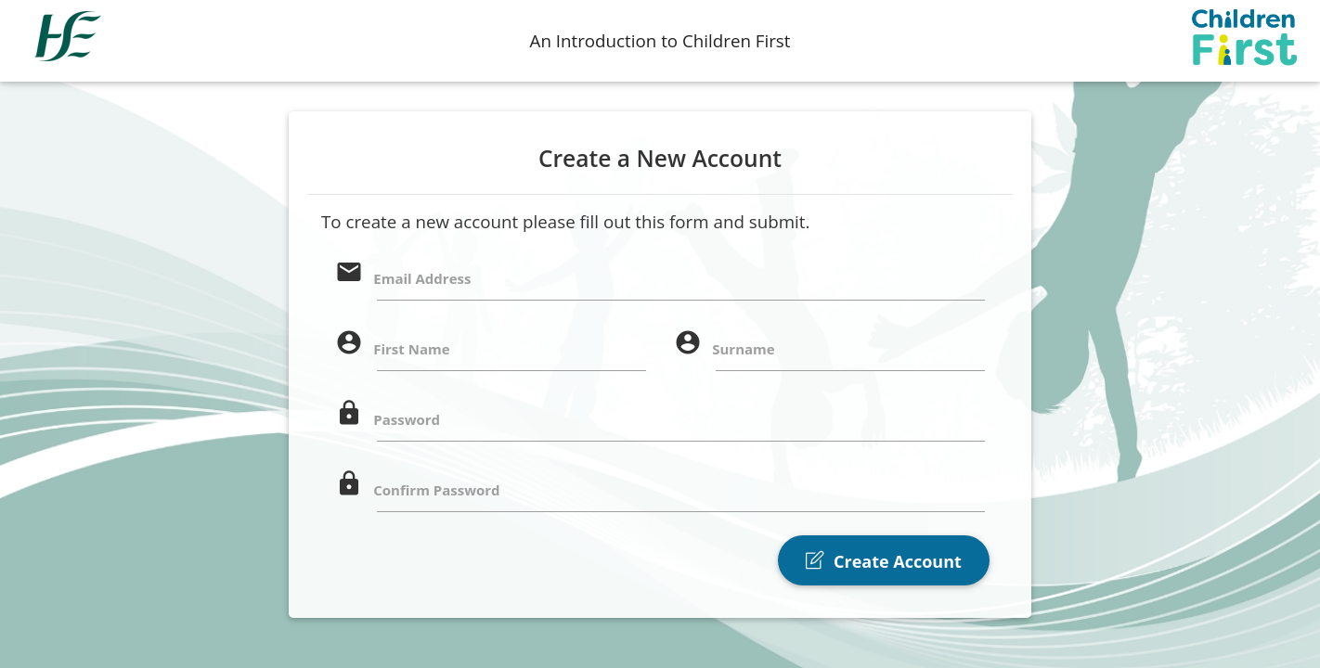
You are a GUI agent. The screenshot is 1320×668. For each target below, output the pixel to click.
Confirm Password (436, 490)
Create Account (884, 561)
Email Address (422, 278)
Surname (743, 349)
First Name (411, 349)
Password (406, 419)
